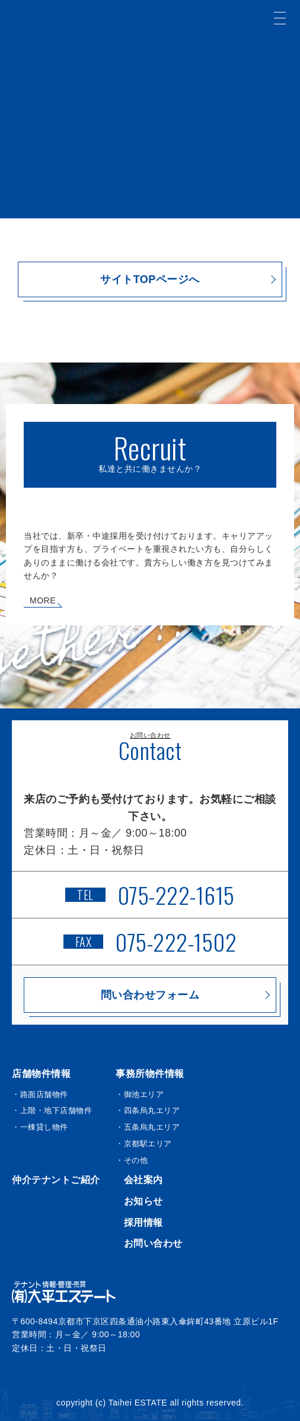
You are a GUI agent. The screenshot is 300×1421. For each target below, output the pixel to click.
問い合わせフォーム (150, 995)
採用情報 (143, 1222)
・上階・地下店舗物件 (52, 1110)
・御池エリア (140, 1094)
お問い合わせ (153, 1243)
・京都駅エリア (144, 1143)
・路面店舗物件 (40, 1094)
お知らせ (143, 1201)
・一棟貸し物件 (40, 1127)
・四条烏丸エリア (148, 1110)
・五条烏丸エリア (148, 1127)
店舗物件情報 (41, 1074)
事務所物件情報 (150, 1074)
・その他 (132, 1160)
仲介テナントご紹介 (56, 1180)
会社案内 (143, 1180)
